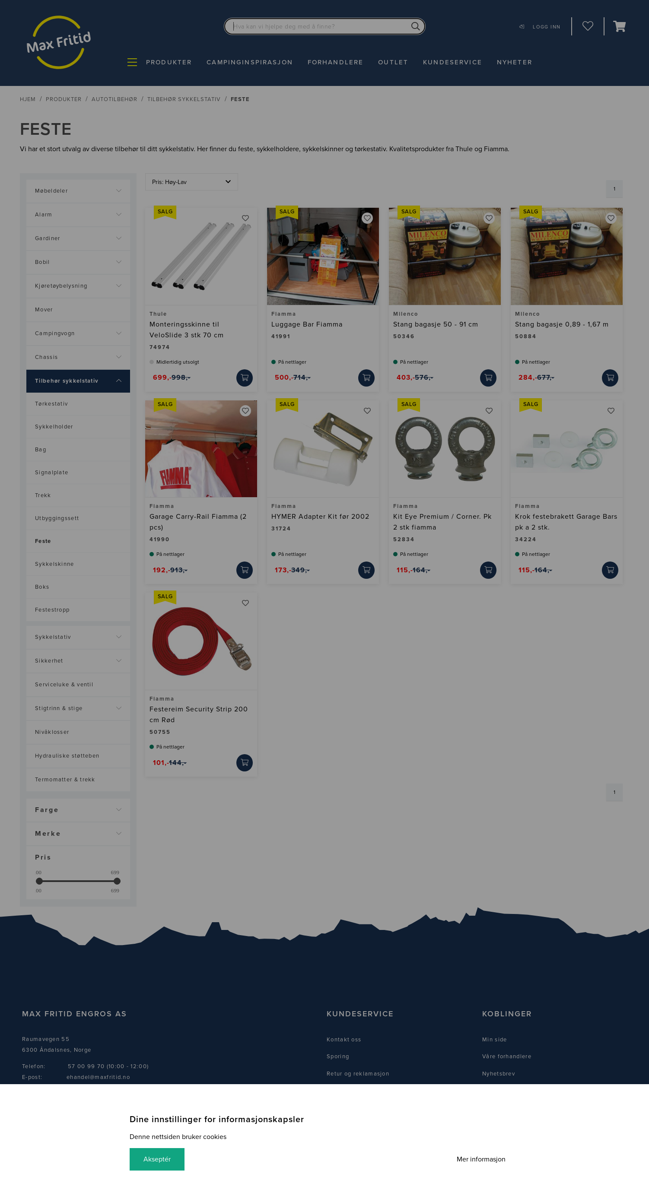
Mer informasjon (481, 1159)
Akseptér (157, 1159)
